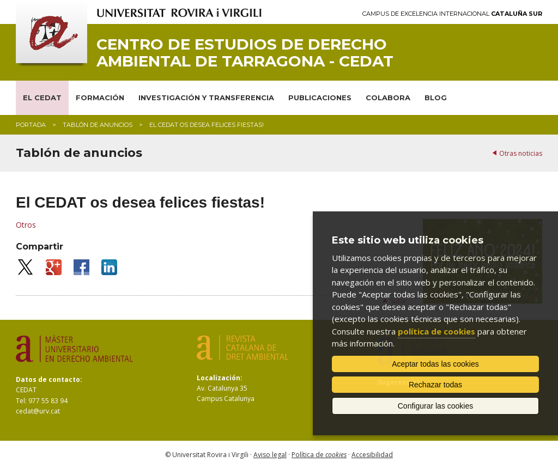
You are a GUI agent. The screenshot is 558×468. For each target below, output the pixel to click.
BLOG (435, 97)
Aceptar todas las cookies (435, 364)
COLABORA (388, 97)
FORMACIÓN (100, 97)
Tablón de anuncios (97, 125)
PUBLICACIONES (319, 97)
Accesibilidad (372, 454)
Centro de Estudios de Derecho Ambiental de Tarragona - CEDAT (244, 53)
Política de (319, 454)
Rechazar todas (435, 384)
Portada (31, 125)
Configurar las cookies (436, 406)
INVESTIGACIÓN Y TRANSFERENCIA (206, 97)
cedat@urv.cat (38, 411)
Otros (26, 225)
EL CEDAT (42, 97)
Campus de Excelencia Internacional (452, 14)
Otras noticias (520, 153)
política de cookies (436, 331)
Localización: (219, 377)
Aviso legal (270, 454)
